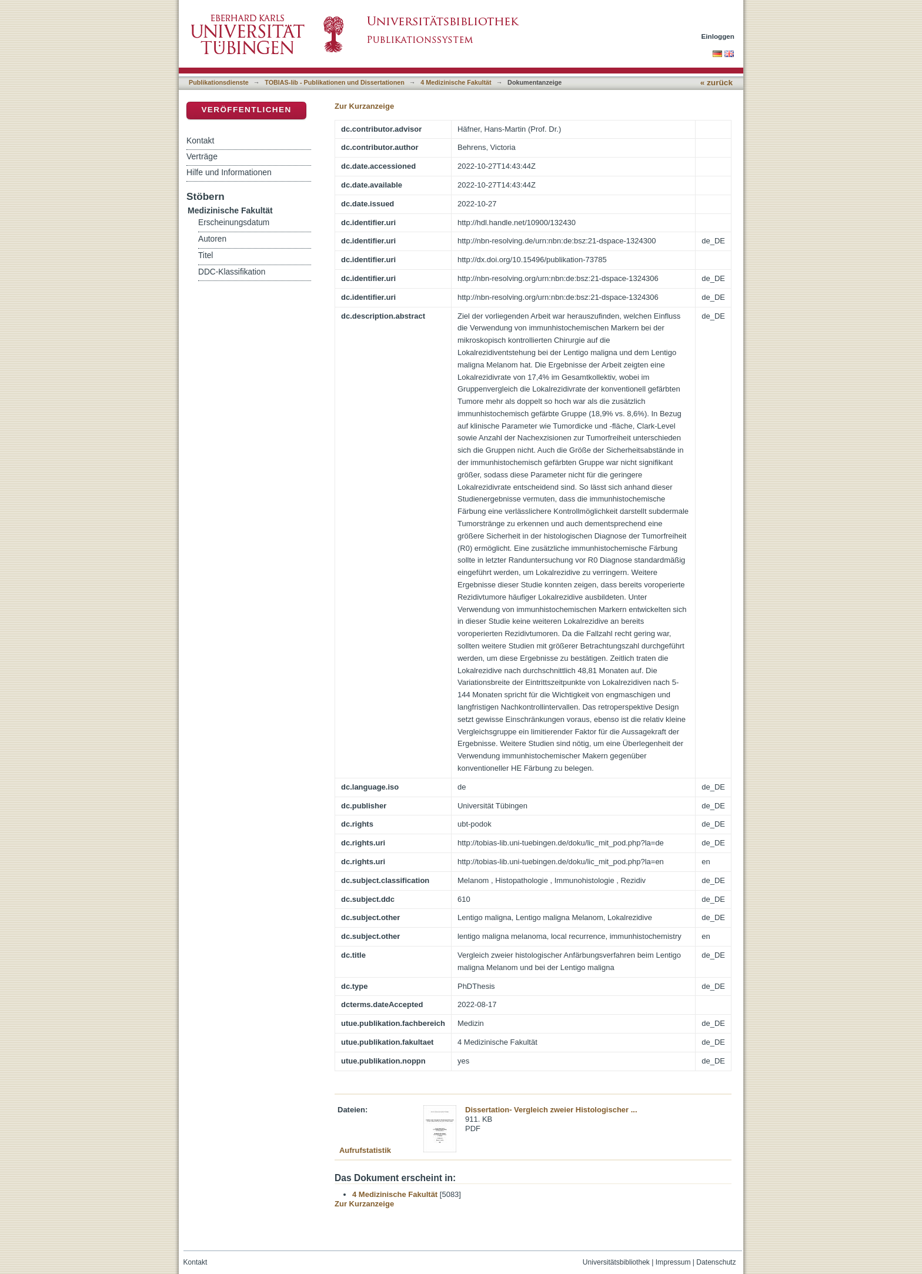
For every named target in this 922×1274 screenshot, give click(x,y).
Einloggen (718, 36)
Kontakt (200, 140)
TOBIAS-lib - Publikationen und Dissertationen (335, 82)
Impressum (673, 1262)
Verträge (202, 156)
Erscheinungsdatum (233, 222)
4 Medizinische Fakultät (455, 82)
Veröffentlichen (246, 109)
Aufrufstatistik (365, 1150)
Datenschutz (716, 1262)
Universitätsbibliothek (616, 1262)
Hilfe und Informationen (229, 172)
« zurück (716, 82)
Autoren (212, 239)
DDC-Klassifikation (231, 271)
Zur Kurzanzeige (364, 106)
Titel (205, 255)
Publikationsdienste (219, 82)
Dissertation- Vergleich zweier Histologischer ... (551, 1109)
